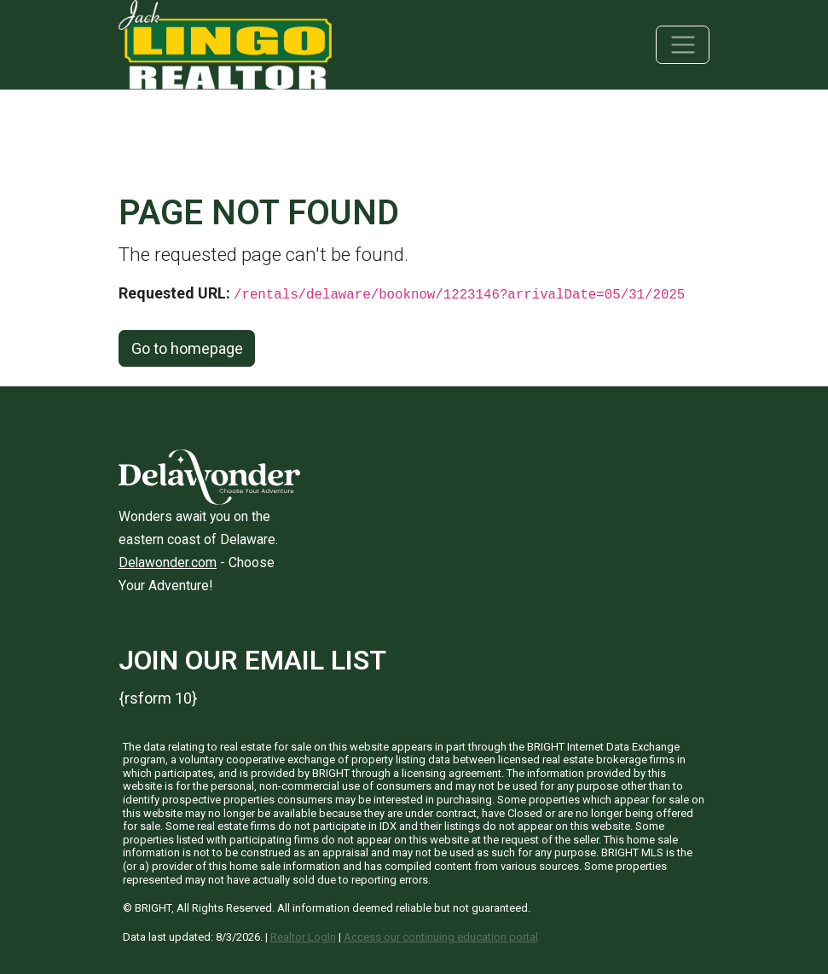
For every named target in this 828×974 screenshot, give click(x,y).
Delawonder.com (168, 562)
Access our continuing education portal (441, 937)
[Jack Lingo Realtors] (225, 43)
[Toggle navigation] (682, 45)
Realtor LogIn (303, 937)
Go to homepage (187, 348)
